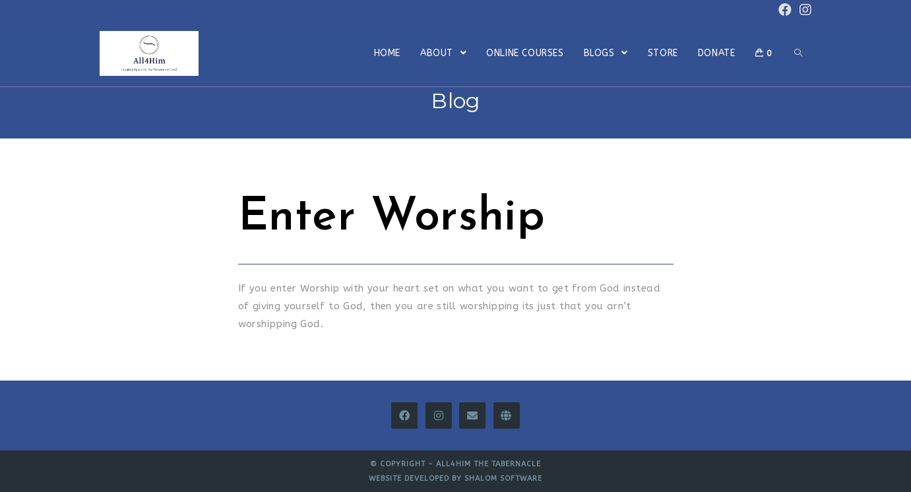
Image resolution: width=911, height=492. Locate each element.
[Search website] (798, 53)
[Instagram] (438, 415)
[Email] (472, 415)
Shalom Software (503, 478)
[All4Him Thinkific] (506, 415)
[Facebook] (404, 415)
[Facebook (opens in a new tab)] (785, 10)
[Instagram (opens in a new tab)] (803, 10)
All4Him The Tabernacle (488, 464)
